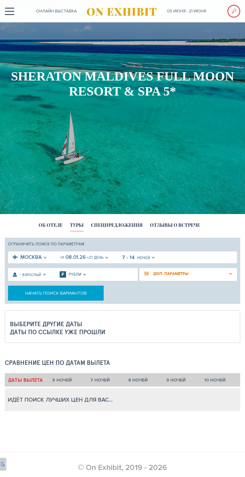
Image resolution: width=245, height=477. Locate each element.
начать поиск (56, 293)
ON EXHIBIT (121, 11)
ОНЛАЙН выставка (56, 11)
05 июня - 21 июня (186, 11)
